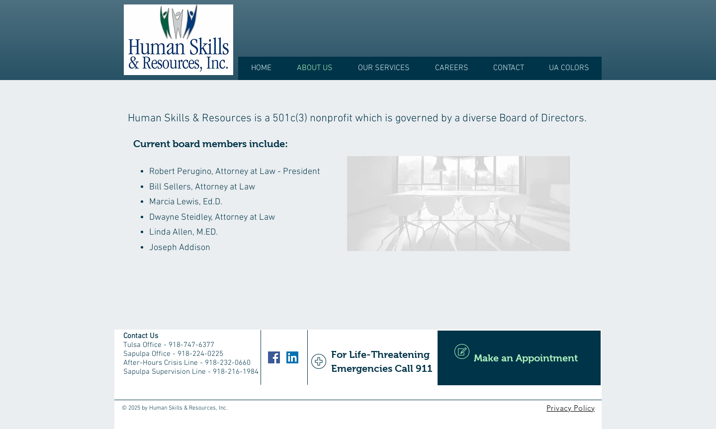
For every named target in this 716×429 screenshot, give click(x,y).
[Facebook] (274, 357)
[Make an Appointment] (519, 358)
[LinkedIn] (292, 357)
